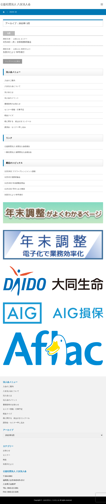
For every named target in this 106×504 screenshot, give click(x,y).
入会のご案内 (9, 80)
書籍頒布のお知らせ (12, 104)
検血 (5, 460)
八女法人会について (12, 86)
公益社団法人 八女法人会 (51, 500)
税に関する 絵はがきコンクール (17, 121)
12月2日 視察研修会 (12, 177)
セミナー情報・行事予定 (14, 110)
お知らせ (16, 39)
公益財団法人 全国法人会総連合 (17, 146)
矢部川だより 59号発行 (13, 52)
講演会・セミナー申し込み (15, 127)
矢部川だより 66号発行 (13, 195)
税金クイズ (8, 115)
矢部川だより (26, 49)
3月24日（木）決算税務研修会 (17, 42)
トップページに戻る (12, 61)
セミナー (24, 39)
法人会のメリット (11, 98)
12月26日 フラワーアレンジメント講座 (20, 171)
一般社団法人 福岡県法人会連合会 (18, 152)
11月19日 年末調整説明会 (14, 183)
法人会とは (8, 92)
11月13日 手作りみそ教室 (14, 189)
